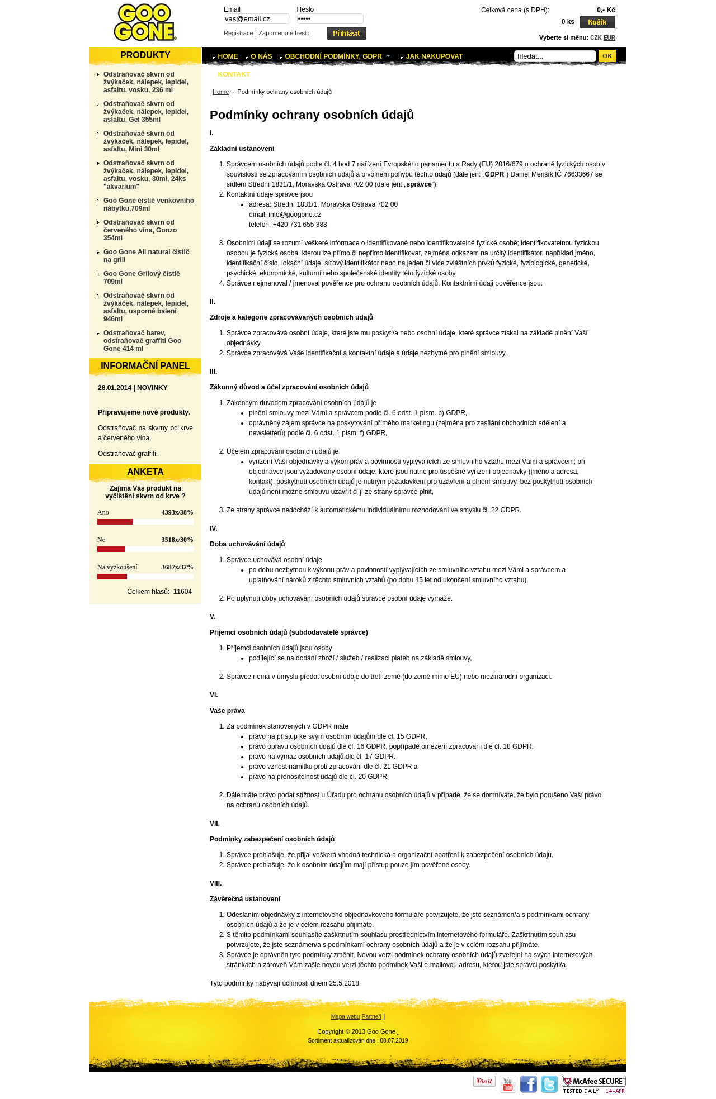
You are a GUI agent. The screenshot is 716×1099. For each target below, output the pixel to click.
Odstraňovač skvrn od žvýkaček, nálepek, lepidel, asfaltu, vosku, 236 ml (146, 82)
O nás (261, 56)
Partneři (371, 1017)
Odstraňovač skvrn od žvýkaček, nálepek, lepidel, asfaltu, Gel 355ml (146, 111)
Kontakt (234, 74)
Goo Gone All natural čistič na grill (146, 256)
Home (228, 56)
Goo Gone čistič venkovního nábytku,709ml (148, 204)
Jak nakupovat (434, 56)
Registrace (238, 33)
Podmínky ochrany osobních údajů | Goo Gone (145, 22)
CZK (596, 38)
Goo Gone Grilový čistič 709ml (141, 278)
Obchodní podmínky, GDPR (340, 55)
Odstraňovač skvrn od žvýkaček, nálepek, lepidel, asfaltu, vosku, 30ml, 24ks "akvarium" (146, 175)
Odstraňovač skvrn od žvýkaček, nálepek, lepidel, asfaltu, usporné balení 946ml (146, 307)
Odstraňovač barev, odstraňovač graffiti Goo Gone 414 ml (142, 341)
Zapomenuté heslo (283, 33)
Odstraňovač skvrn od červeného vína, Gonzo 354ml (140, 230)
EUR (609, 38)
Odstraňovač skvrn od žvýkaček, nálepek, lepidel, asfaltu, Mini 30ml (146, 141)
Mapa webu (345, 1017)
